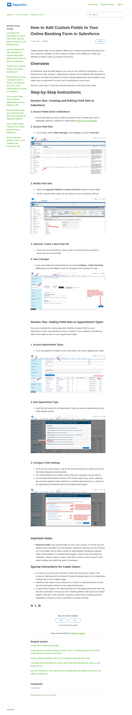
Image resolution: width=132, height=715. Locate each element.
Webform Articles (37, 15)
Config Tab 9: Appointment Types (45, 645)
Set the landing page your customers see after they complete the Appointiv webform (16, 114)
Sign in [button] (120, 4)
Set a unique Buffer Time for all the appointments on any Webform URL (15, 100)
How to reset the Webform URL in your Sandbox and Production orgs (16, 141)
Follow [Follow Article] (100, 41)
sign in (38, 695)
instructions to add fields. (86, 121)
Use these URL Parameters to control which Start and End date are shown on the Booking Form (16, 39)
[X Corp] (35, 606)
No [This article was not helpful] (75, 620)
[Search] (106, 14)
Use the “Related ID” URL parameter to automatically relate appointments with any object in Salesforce (16, 55)
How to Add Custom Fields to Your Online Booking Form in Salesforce (15, 128)
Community (92, 4)
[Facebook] (32, 606)
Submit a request (107, 4)
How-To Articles (22, 15)
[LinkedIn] (39, 606)
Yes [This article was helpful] (61, 620)
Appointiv (10, 15)
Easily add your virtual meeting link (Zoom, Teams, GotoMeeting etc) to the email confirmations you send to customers (16, 84)
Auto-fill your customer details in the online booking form (16, 69)
